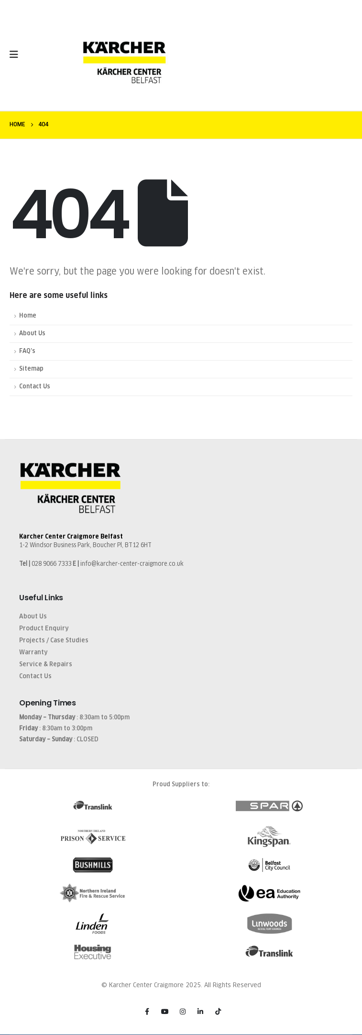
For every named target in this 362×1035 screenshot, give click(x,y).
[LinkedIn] (200, 1011)
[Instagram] (183, 1011)
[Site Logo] (124, 60)
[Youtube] (165, 1011)
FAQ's (27, 351)
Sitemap (31, 369)
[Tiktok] (218, 1011)
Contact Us (34, 387)
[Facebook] (147, 1011)
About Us (32, 333)
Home (27, 316)
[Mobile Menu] (17, 54)
